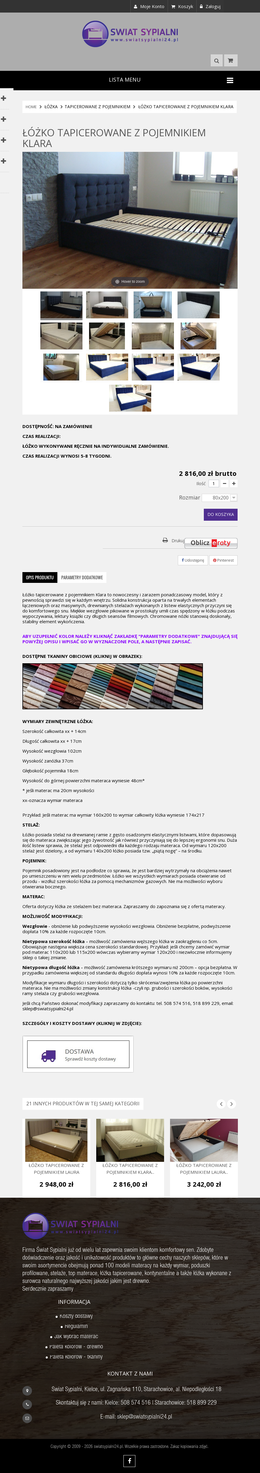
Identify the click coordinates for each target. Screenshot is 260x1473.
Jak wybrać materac (76, 1337)
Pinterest (223, 560)
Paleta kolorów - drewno (76, 1347)
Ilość (201, 483)
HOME (31, 106)
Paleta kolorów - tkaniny (76, 1357)
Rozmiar (190, 497)
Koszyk (182, 6)
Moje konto (149, 6)
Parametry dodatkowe (82, 577)
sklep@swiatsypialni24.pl (144, 1417)
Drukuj (178, 540)
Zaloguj (210, 6)
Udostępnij (193, 560)
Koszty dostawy (76, 1317)
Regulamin (76, 1327)
